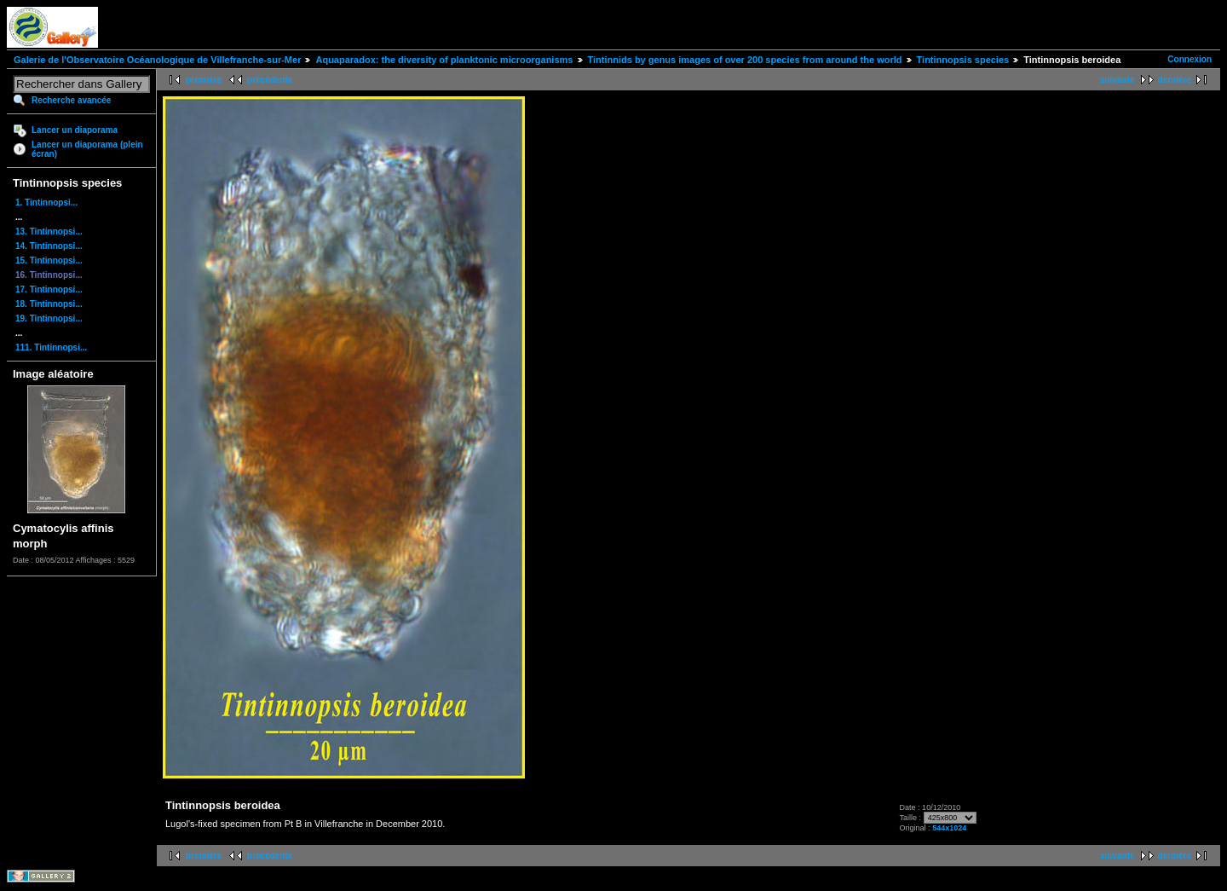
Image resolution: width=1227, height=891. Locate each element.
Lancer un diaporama (75, 130)
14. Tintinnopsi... (49, 246)
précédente (269, 79)
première (204, 79)
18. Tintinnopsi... (49, 304)
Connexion (1189, 59)
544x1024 (949, 828)
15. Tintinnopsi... (49, 260)
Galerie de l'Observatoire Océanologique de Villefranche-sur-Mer (157, 60)
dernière (1174, 79)
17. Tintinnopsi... (49, 289)
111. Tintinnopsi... (51, 347)
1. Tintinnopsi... (46, 202)
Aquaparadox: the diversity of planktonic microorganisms (444, 60)
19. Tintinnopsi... (49, 318)
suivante (1117, 79)
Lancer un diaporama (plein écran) (87, 149)
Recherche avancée (71, 100)
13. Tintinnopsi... (49, 231)
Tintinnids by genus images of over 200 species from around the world (745, 60)
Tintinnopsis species (963, 60)
